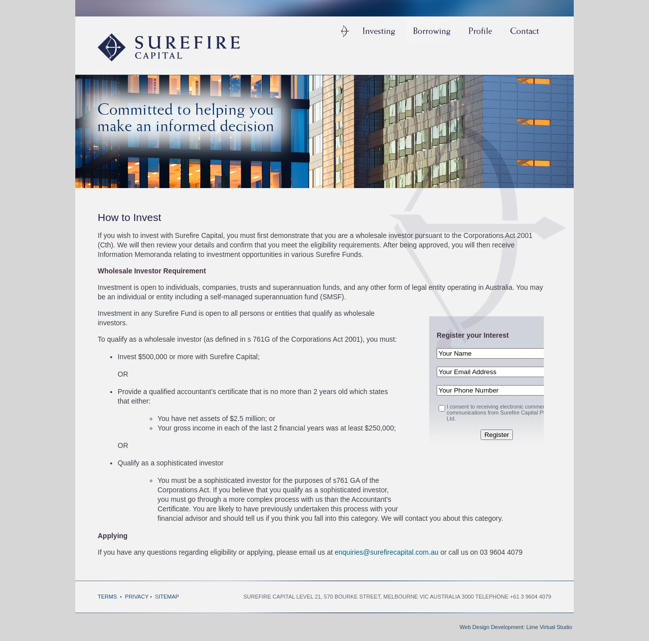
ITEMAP (169, 597)
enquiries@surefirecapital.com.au (387, 552)
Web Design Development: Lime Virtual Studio (516, 627)
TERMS (108, 597)
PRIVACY (137, 597)
